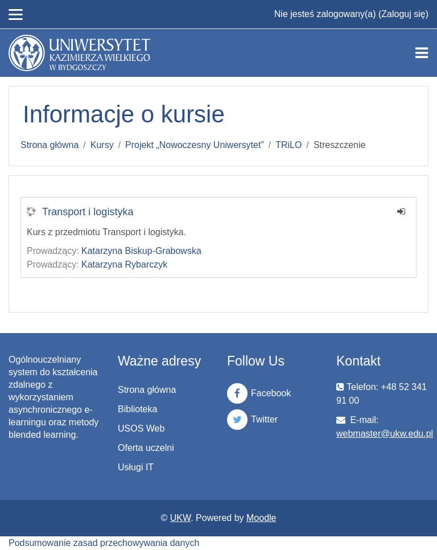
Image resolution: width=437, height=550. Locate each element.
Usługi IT (136, 467)
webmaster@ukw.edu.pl (384, 433)
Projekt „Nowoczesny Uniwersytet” (194, 145)
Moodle (261, 518)
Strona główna (49, 145)
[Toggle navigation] (421, 53)
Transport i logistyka (87, 211)
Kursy (102, 145)
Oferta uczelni (146, 448)
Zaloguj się (403, 14)
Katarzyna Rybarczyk (124, 264)
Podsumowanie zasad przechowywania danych (104, 543)
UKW (180, 518)
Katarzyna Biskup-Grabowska (141, 251)
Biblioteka (137, 409)
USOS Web (141, 428)
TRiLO (288, 145)
